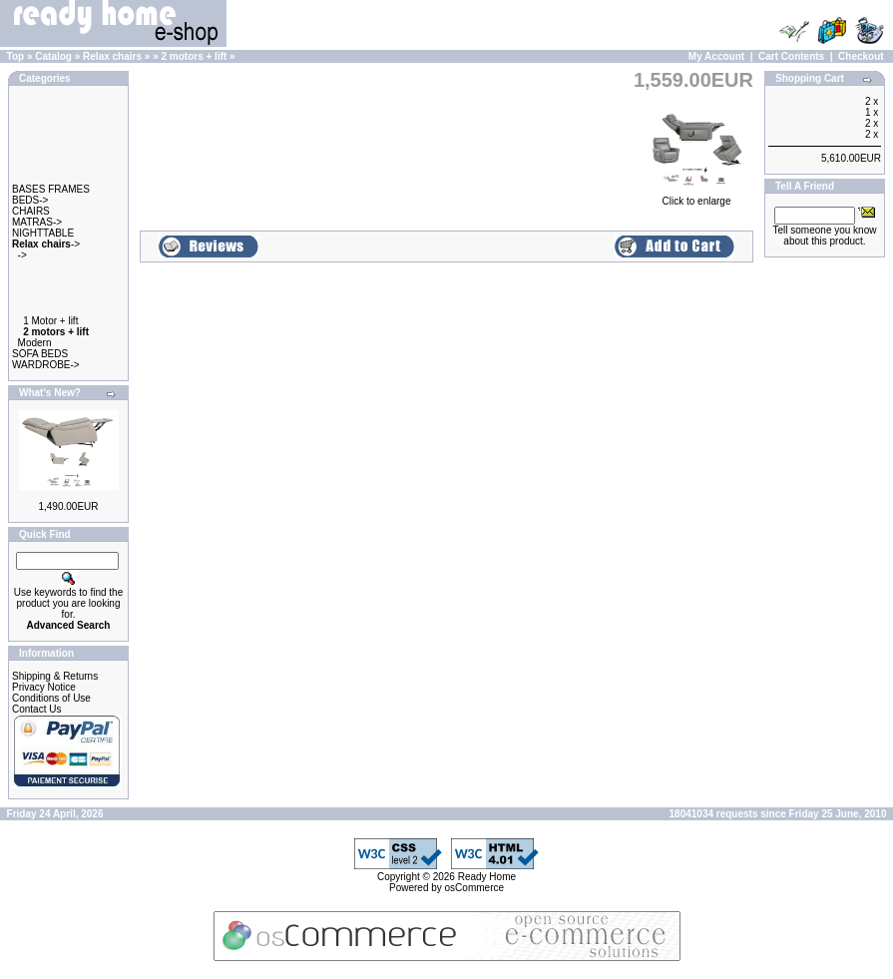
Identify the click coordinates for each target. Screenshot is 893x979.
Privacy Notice (44, 687)
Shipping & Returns (55, 676)
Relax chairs (112, 56)
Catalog (53, 56)
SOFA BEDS (40, 353)
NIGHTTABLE (43, 233)
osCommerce (474, 887)
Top (16, 56)
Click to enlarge (696, 196)
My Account (716, 56)
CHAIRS (31, 211)
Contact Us (36, 709)
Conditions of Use (51, 698)
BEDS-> (30, 200)
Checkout (861, 56)
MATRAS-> (37, 222)
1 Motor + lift (50, 320)
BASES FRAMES (51, 189)
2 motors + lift (193, 56)
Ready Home (487, 876)
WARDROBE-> (46, 364)
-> (46, 244)
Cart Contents (791, 56)
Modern (35, 342)
